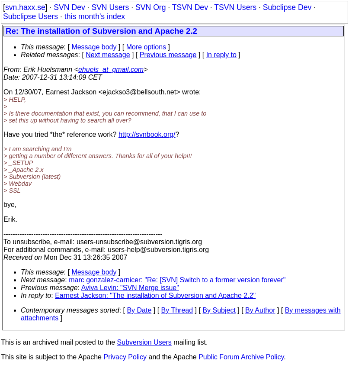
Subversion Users (144, 342)
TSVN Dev (190, 7)
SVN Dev (69, 7)
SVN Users (110, 7)
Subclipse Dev (287, 7)
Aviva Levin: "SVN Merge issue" (130, 287)
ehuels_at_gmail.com (111, 69)
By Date (139, 310)
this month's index (94, 16)
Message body (93, 47)
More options (146, 47)
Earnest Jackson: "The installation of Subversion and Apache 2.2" (155, 295)
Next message (108, 54)
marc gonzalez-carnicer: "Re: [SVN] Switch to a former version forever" (177, 280)
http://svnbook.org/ (147, 134)
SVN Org (150, 7)
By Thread (177, 310)
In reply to (221, 54)
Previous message (168, 54)
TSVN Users (235, 7)
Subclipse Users (30, 16)
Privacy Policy (125, 357)
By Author (260, 310)
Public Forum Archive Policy (241, 357)
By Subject (218, 310)
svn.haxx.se (25, 7)
